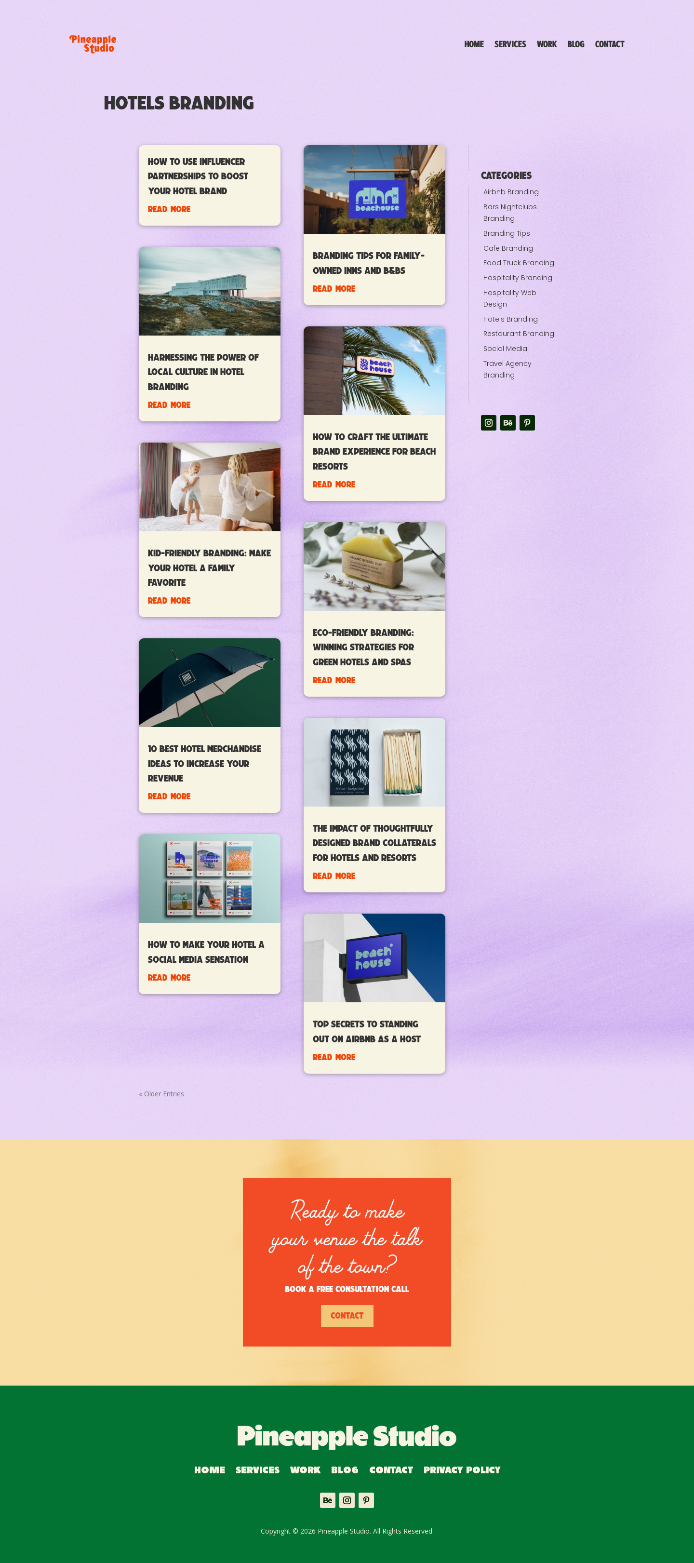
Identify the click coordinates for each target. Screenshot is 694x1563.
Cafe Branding (508, 248)
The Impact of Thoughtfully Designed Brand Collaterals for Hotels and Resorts (374, 843)
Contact (610, 44)
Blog (576, 44)
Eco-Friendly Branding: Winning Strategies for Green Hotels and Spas (363, 648)
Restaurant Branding (518, 333)
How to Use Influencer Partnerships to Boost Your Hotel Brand (198, 177)
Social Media (505, 348)
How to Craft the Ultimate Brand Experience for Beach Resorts (374, 452)
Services (510, 44)
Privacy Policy (462, 1471)
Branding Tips (506, 233)
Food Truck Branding (518, 263)
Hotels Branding (510, 319)
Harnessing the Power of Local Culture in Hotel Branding (203, 372)
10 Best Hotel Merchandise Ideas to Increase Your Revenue (204, 764)
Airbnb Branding (511, 192)
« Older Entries (161, 1093)
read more (169, 209)
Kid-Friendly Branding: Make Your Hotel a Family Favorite (209, 568)
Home (474, 44)
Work (547, 44)
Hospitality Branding (517, 278)
